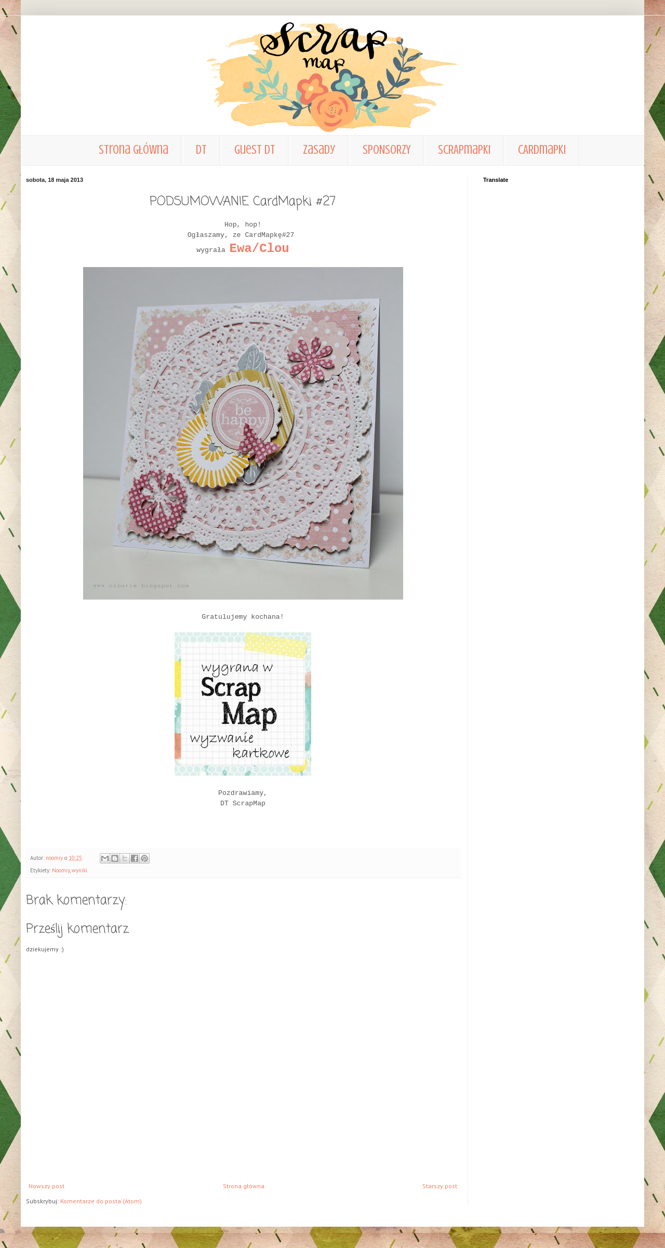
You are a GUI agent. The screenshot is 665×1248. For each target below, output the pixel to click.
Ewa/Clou (259, 249)
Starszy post (439, 1186)
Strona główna (133, 150)
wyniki (79, 870)
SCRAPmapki (464, 150)
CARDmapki (542, 150)
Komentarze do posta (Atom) (101, 1201)
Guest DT (254, 150)
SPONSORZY (386, 150)
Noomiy (61, 870)
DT (201, 150)
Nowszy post (46, 1186)
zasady (319, 150)
